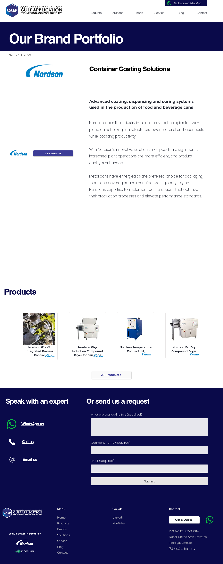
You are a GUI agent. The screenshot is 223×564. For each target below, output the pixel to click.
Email (102, 461)
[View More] (39, 335)
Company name (110, 443)
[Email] (148, 469)
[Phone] (12, 442)
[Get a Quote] (184, 519)
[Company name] (148, 450)
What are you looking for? (116, 415)
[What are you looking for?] (149, 427)
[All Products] (111, 375)
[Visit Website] (53, 153)
